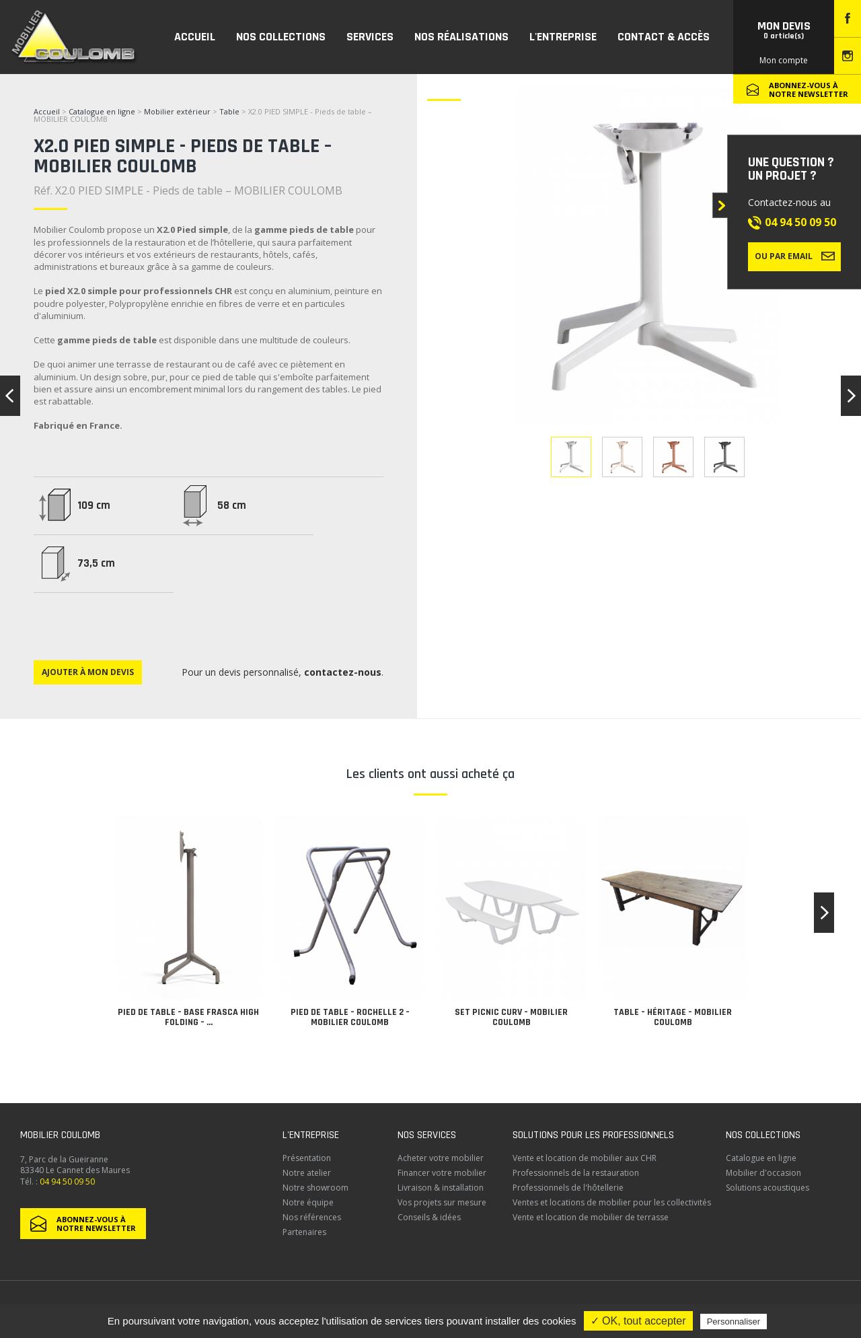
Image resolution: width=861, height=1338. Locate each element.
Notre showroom (315, 1187)
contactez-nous (342, 672)
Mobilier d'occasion (763, 1172)
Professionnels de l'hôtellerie (568, 1187)
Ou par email (795, 255)
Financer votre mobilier (442, 1172)
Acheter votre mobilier (441, 1158)
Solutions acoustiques (767, 1187)
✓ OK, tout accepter (638, 1321)
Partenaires (304, 1232)
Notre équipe (308, 1202)
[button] (824, 912)
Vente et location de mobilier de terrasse (591, 1217)
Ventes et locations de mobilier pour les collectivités (612, 1202)
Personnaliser (734, 1321)
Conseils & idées (429, 1217)
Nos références (312, 1217)
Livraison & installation (441, 1187)
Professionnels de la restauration (576, 1172)
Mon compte (783, 60)
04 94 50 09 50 (800, 222)
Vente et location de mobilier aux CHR (585, 1158)
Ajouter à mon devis (88, 672)
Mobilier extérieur (177, 111)
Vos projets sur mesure (442, 1202)
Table (230, 111)
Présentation (307, 1158)
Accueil (47, 111)
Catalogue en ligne (102, 111)
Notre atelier (307, 1172)
